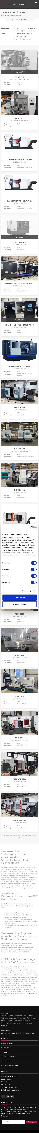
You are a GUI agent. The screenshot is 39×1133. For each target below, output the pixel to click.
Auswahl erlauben (19, 604)
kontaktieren (31, 993)
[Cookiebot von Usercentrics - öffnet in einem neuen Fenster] (28, 527)
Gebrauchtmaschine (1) (24, 34)
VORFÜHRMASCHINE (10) (24, 39)
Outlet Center (13, 4)
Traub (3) (33, 31)
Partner (5, 1052)
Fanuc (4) (19, 28)
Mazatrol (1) (31, 28)
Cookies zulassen (19, 597)
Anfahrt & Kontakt (9, 1056)
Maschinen (5, 15)
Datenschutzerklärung (10, 1065)
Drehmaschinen (16, 15)
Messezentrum (8, 1043)
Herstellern (25, 952)
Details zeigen (27, 591)
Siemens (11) (20, 31)
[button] (20, 20)
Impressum (7, 1061)
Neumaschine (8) (22, 36)
